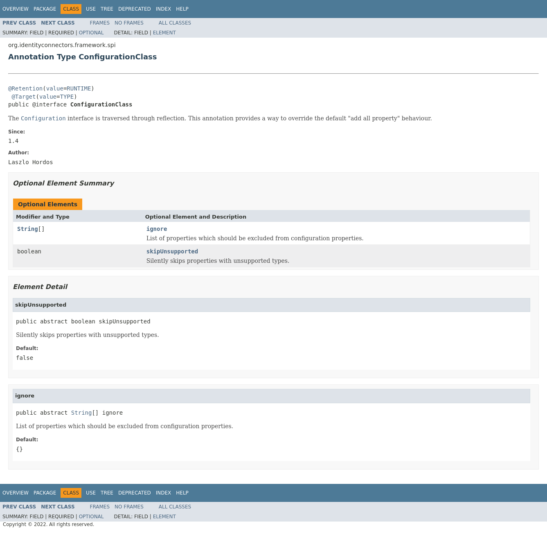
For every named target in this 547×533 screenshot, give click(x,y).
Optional (91, 33)
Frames (100, 23)
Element (164, 33)
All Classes (175, 23)
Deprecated (134, 9)
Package (45, 9)
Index (163, 9)
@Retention (25, 88)
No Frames (129, 23)
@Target (23, 96)
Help (182, 9)
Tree (107, 9)
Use (91, 9)
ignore (156, 229)
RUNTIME (79, 88)
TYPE (67, 96)
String (27, 229)
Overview (15, 9)
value (54, 88)
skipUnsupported (172, 251)
